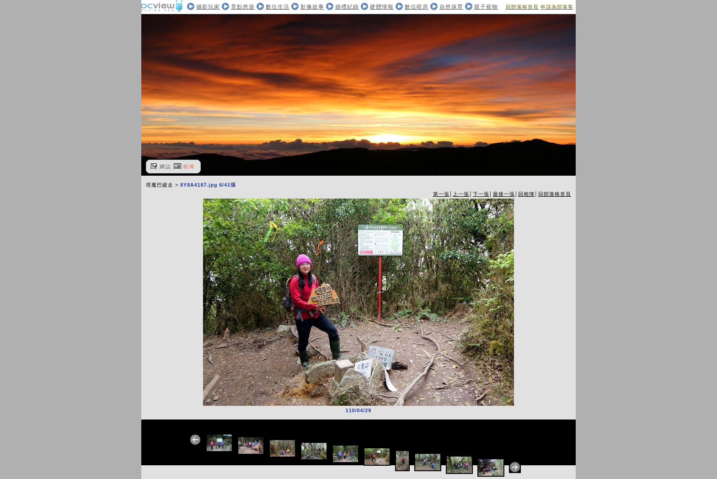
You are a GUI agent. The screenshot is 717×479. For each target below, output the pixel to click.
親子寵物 (486, 7)
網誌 (165, 166)
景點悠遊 (243, 7)
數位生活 (277, 7)
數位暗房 (416, 7)
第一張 (441, 194)
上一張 (461, 194)
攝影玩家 (208, 7)
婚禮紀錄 (347, 7)
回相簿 (526, 194)
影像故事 (312, 7)
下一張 (481, 194)
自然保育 (451, 7)
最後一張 (504, 194)
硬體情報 (382, 7)
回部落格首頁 (522, 7)
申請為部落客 (556, 7)
